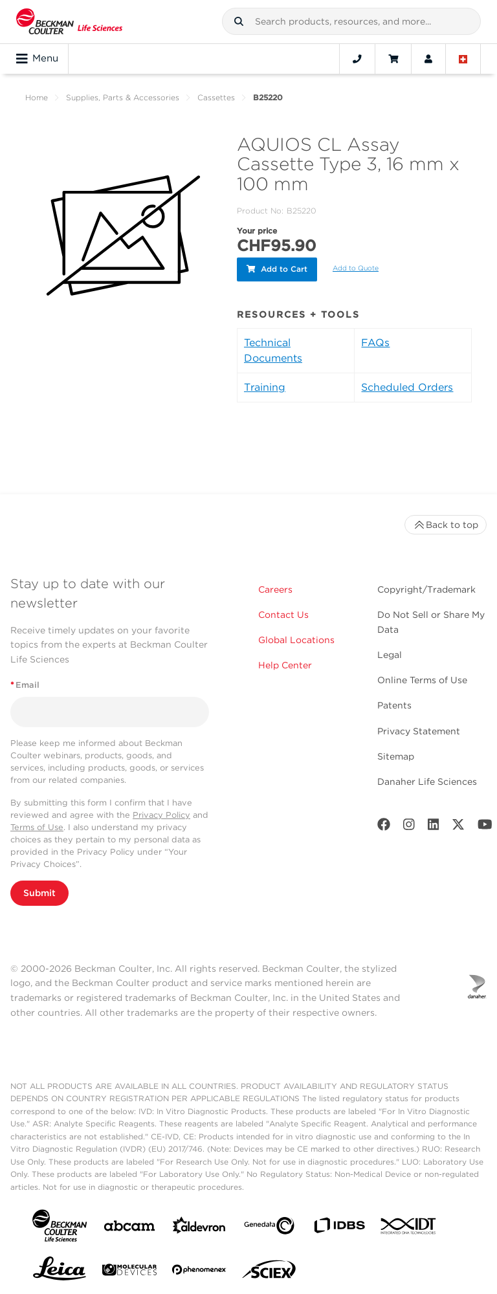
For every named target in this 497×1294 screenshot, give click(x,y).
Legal (389, 653)
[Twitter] (458, 825)
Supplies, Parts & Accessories (122, 97)
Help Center (285, 663)
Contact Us (283, 613)
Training (264, 385)
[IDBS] (339, 1226)
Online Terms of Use (422, 678)
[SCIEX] (269, 1270)
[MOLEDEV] (129, 1270)
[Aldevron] (199, 1226)
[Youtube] (485, 825)
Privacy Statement (418, 728)
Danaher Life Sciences (427, 779)
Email (24, 683)
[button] (238, 21)
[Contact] (357, 59)
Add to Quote (356, 267)
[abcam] (129, 1226)
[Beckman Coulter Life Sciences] (69, 22)
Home (36, 97)
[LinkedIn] (433, 825)
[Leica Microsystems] (59, 1270)
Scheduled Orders (407, 385)
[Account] (428, 59)
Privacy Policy (161, 813)
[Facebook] (383, 825)
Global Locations (296, 638)
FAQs (375, 340)
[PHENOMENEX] (199, 1270)
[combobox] (351, 21)
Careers (275, 587)
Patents (394, 703)
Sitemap (395, 754)
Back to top (445, 522)
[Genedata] (269, 1226)
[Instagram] (409, 825)
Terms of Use (36, 825)
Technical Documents (273, 348)
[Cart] (393, 59)
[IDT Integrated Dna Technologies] (409, 1226)
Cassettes (216, 97)
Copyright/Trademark (426, 587)
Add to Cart (277, 268)
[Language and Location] (463, 59)
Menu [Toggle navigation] (37, 58)
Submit (39, 891)
